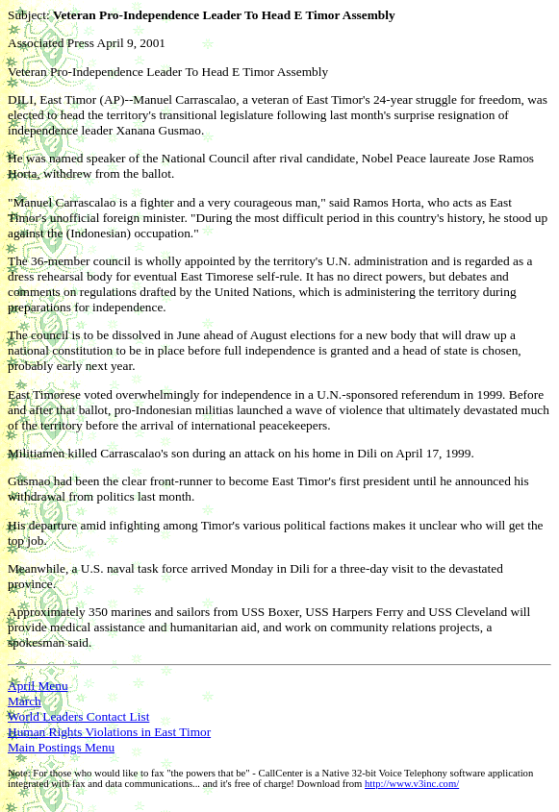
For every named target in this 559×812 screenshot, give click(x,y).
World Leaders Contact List (78, 716)
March (24, 701)
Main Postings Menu (61, 747)
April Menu (38, 685)
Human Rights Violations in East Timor (109, 732)
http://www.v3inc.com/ (412, 783)
